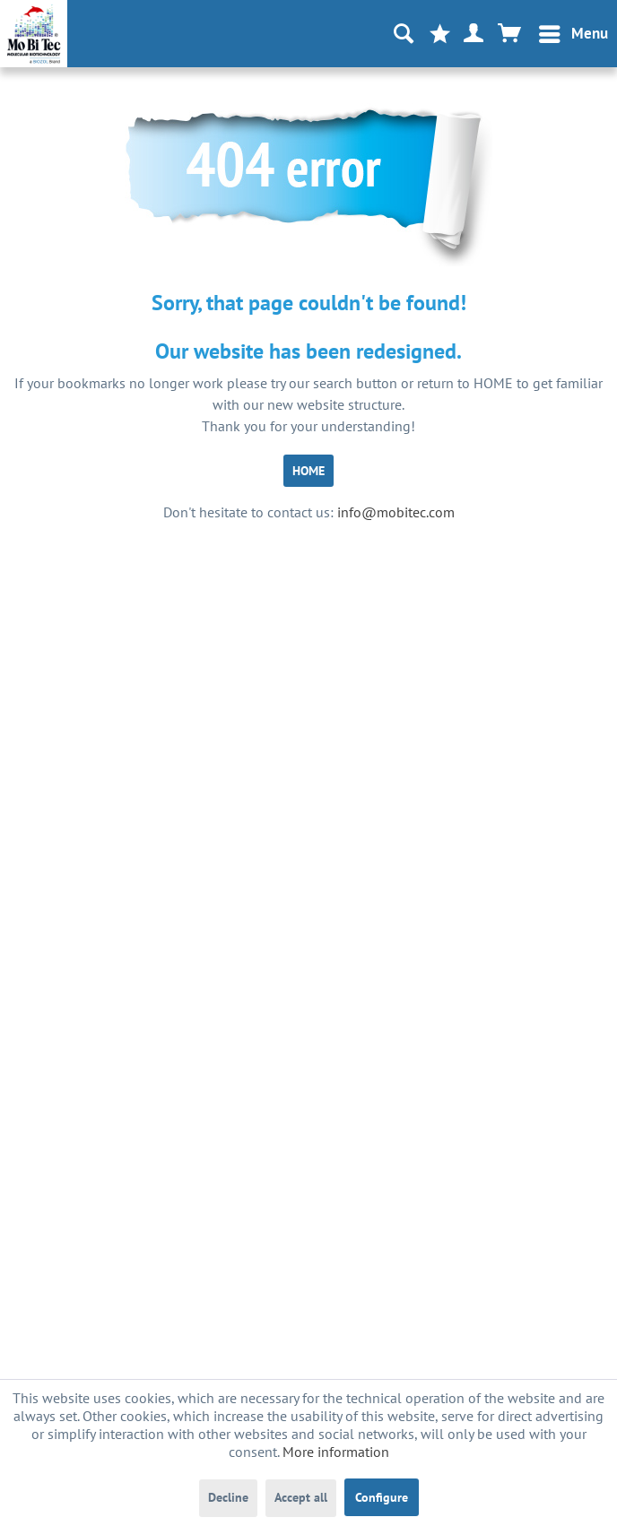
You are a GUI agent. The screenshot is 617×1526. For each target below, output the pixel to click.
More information (335, 1452)
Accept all (300, 1497)
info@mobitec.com (396, 512)
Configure (381, 1497)
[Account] (474, 34)
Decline (228, 1497)
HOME (308, 471)
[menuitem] (572, 34)
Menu (573, 31)
